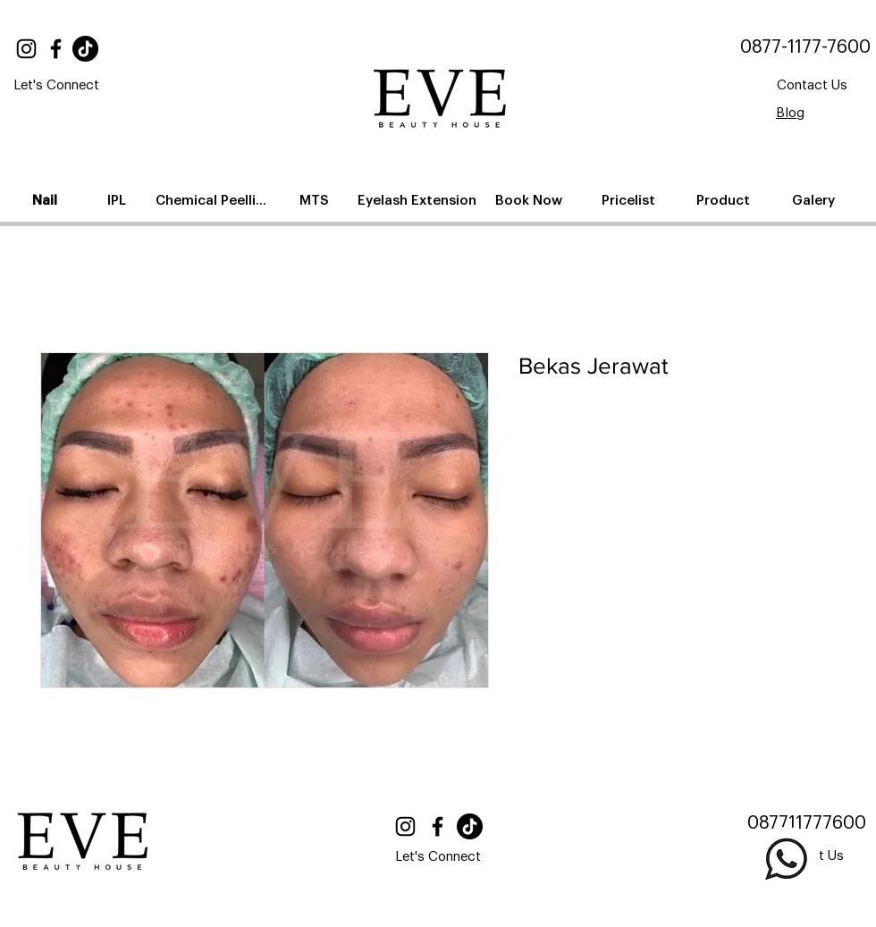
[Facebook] (56, 49)
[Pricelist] (630, 200)
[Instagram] (26, 49)
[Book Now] (530, 200)
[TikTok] (85, 49)
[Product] (724, 200)
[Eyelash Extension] (419, 200)
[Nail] (46, 200)
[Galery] (815, 200)
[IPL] (118, 200)
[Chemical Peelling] (215, 200)
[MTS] (315, 200)
